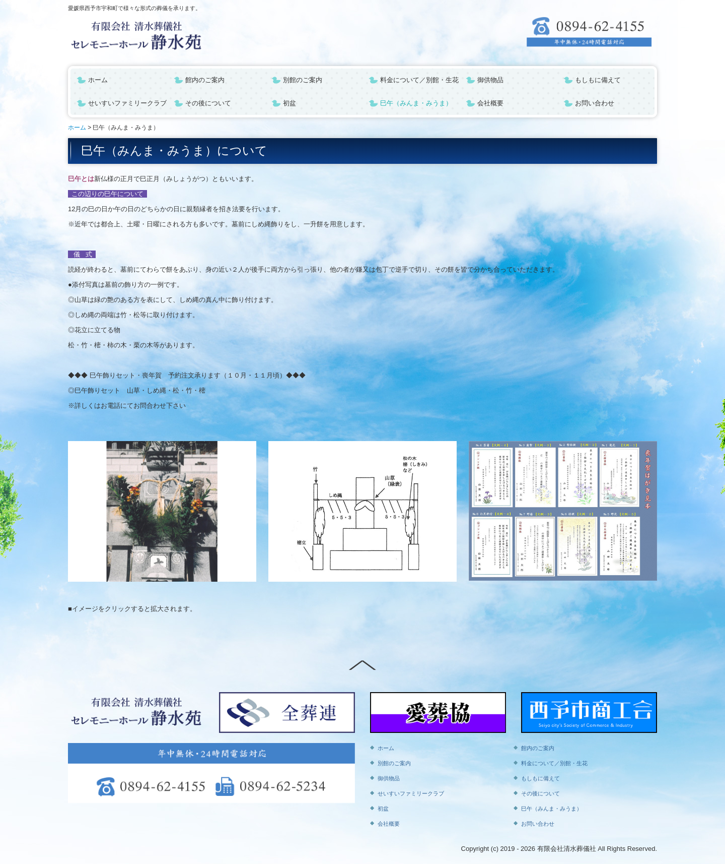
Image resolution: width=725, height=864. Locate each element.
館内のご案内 (205, 80)
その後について (208, 103)
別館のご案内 (302, 80)
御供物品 (490, 80)
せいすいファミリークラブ (127, 103)
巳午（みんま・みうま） (416, 103)
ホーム (98, 80)
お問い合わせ (594, 103)
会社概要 (490, 103)
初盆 (289, 103)
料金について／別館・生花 (419, 80)
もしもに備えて (598, 80)
